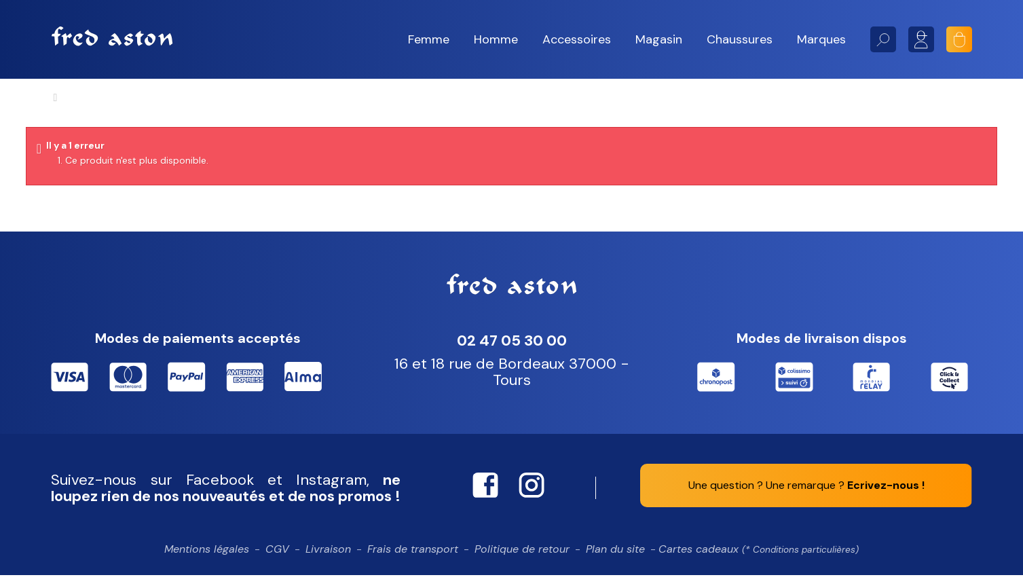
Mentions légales (206, 562)
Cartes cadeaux (758, 562)
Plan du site (615, 562)
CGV (277, 562)
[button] (429, 39)
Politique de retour (522, 562)
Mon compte (921, 39)
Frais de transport (412, 562)
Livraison (328, 562)
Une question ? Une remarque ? (806, 498)
